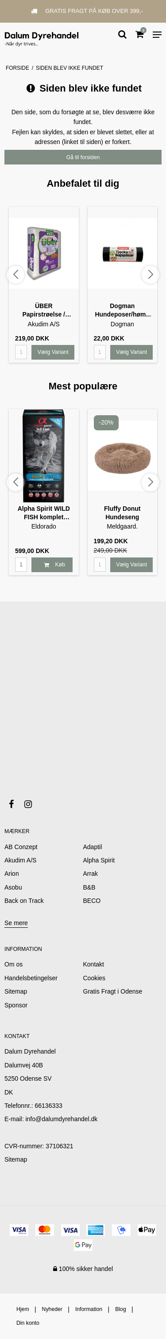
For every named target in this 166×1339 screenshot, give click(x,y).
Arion (11, 873)
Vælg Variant (53, 352)
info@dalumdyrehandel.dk (61, 1119)
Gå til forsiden (83, 157)
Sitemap (15, 1159)
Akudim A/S (20, 860)
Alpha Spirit (99, 860)
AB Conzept (21, 846)
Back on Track (24, 900)
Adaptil (92, 846)
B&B (89, 887)
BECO (92, 900)
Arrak (90, 873)
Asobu (13, 887)
